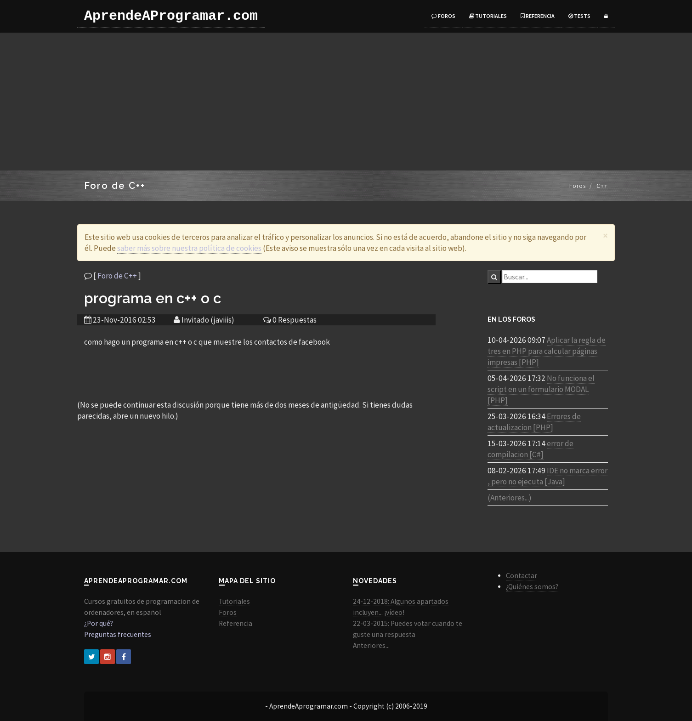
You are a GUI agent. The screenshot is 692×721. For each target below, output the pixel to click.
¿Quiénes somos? (532, 586)
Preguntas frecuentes (117, 634)
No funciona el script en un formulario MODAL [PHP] (541, 389)
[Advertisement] (346, 101)
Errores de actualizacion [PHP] (534, 421)
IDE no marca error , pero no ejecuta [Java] (547, 476)
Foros (443, 15)
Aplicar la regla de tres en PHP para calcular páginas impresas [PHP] (547, 351)
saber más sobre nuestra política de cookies (189, 248)
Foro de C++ (117, 276)
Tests (579, 15)
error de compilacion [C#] (530, 449)
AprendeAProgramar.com (171, 16)
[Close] (605, 235)
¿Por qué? (98, 623)
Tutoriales (488, 15)
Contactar (521, 575)
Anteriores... (371, 645)
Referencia (538, 15)
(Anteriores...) (510, 498)
